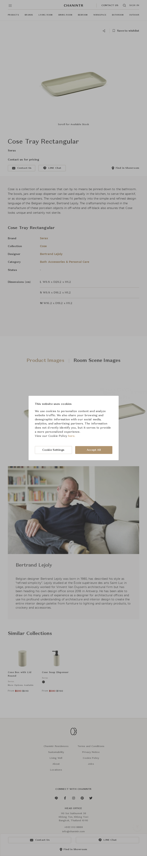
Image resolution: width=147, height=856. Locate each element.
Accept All (94, 450)
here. (71, 436)
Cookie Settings (53, 450)
